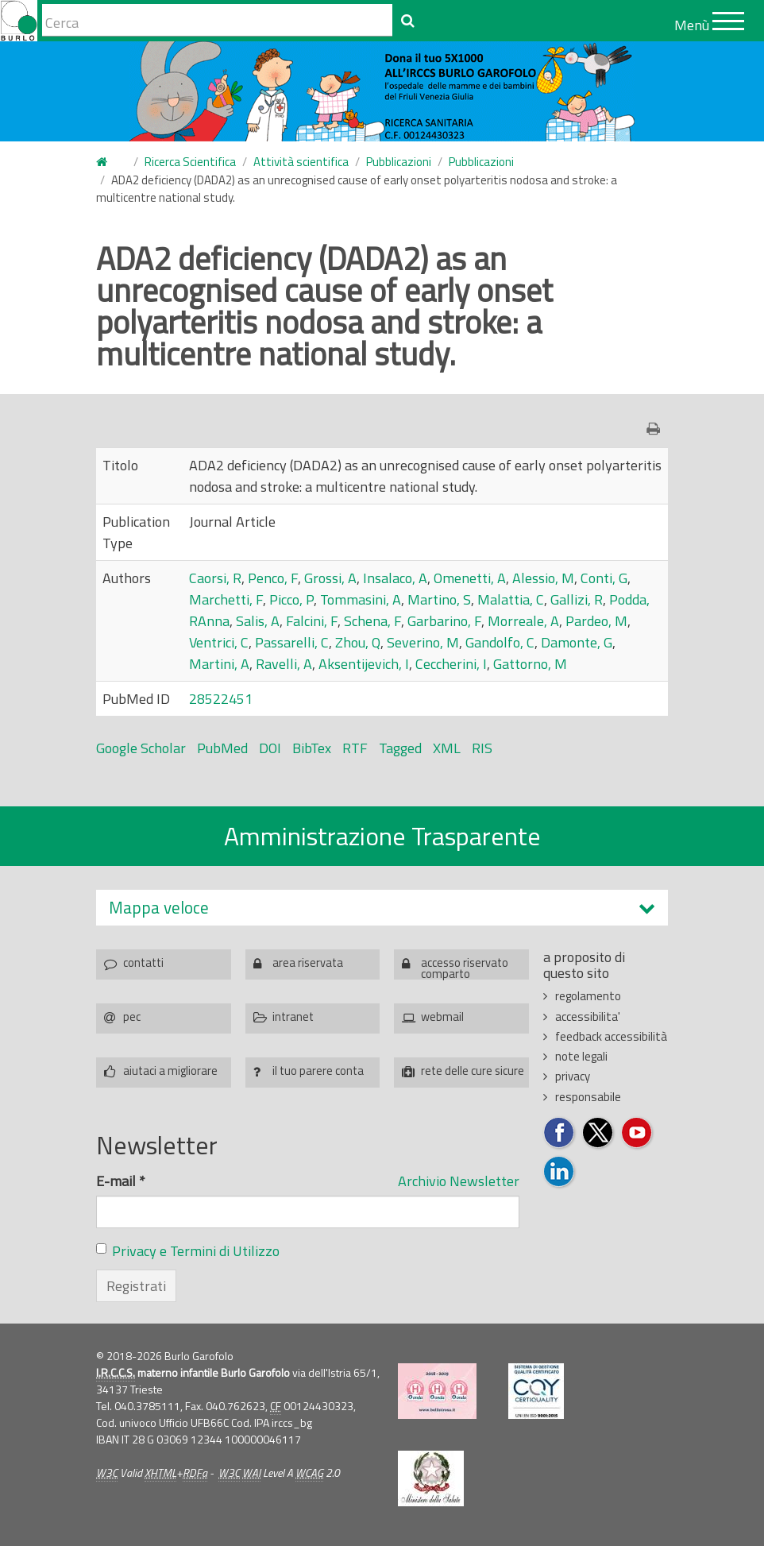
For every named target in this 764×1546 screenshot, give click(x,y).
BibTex (311, 748)
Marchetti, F (226, 599)
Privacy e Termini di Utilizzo (196, 1251)
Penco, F (273, 578)
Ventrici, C (219, 642)
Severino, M (423, 642)
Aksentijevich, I (363, 663)
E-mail (120, 1181)
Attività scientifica (301, 162)
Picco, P (291, 599)
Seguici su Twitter (598, 1133)
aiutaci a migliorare (170, 1070)
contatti (143, 962)
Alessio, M (543, 578)
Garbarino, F (444, 621)
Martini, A (219, 663)
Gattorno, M (530, 663)
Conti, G (604, 578)
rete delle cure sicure (472, 1070)
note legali (581, 1056)
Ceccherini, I (451, 663)
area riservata (307, 962)
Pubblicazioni (398, 162)
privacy (572, 1076)
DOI (270, 748)
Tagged (400, 748)
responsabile (588, 1097)
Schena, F (372, 621)
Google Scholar (141, 748)
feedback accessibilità (611, 1036)
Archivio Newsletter (458, 1181)
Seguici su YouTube (637, 1133)
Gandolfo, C (499, 642)
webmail (442, 1016)
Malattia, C (510, 599)
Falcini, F (312, 621)
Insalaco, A (395, 578)
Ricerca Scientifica (190, 162)
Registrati (136, 1286)
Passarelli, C (292, 642)
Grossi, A (330, 578)
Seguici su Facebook (559, 1133)
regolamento (588, 996)
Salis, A (258, 621)
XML (447, 748)
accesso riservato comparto (464, 966)
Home (105, 162)
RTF (355, 748)
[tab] (382, 908)
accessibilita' (587, 1016)
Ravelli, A (284, 663)
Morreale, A (523, 621)
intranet (293, 1016)
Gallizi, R (576, 599)
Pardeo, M (596, 621)
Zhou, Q (357, 642)
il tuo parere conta (318, 1070)
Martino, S (439, 599)
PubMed (222, 748)
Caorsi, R (215, 578)
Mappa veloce (159, 908)
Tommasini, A (360, 599)
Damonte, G (576, 642)
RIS (482, 748)
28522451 (221, 698)
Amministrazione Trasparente (382, 836)
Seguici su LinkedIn (559, 1172)
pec (132, 1016)
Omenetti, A (470, 578)
